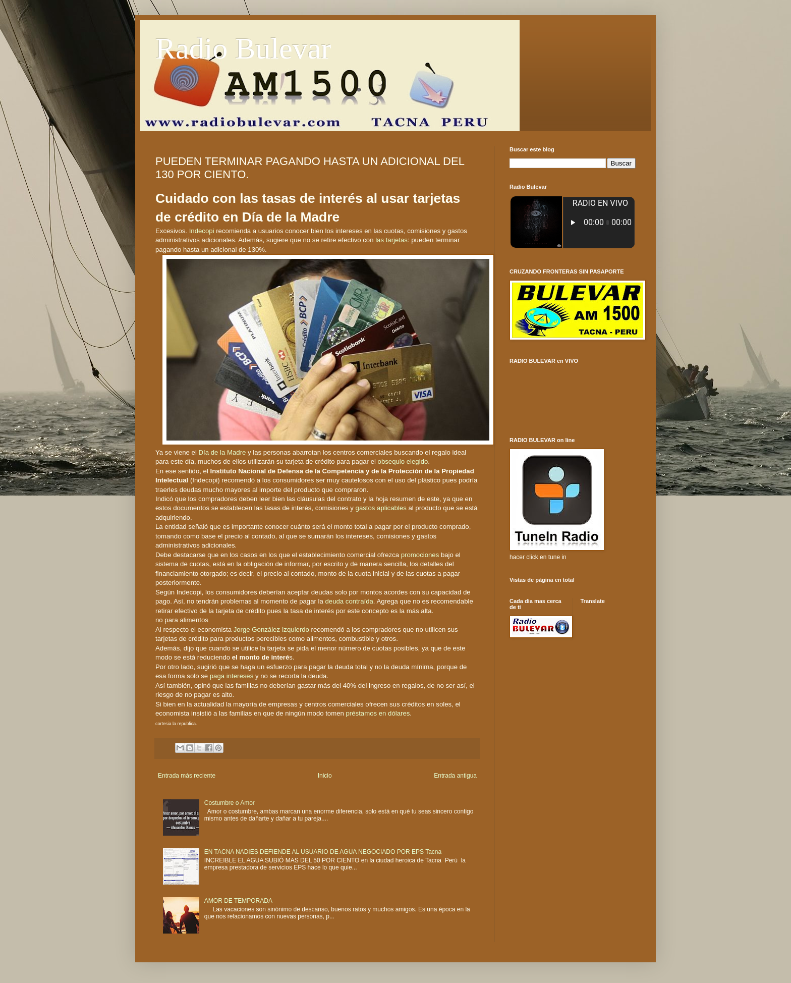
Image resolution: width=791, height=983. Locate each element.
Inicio (325, 775)
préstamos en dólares (378, 713)
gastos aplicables (381, 508)
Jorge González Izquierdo (271, 629)
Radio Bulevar (243, 48)
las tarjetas (391, 240)
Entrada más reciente (186, 775)
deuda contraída (349, 601)
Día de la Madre (222, 452)
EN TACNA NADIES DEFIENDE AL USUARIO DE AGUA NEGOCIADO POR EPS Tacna (322, 851)
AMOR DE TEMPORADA (238, 900)
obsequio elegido (403, 461)
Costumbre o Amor (229, 802)
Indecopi (201, 231)
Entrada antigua (455, 775)
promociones (420, 555)
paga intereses (232, 676)
